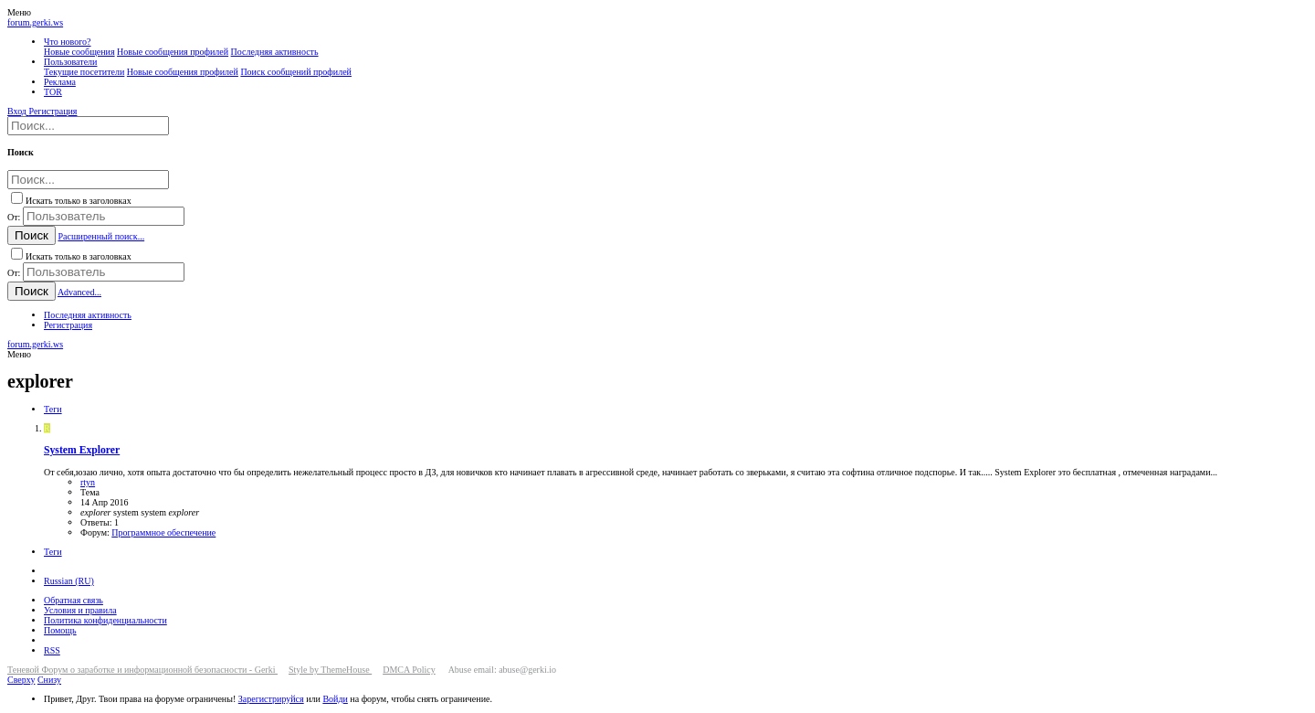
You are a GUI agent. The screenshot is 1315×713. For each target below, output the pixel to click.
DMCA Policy (409, 670)
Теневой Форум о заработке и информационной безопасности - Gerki (142, 670)
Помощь (60, 630)
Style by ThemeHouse (330, 670)
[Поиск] (88, 125)
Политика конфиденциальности (105, 620)
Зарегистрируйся (271, 699)
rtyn (87, 482)
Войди (334, 699)
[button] (19, 12)
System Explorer (82, 450)
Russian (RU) (69, 581)
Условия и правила (80, 610)
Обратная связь (73, 600)
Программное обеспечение (163, 532)
